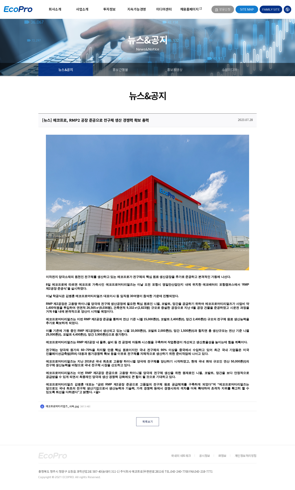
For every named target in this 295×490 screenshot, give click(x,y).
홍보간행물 (120, 69)
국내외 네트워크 (181, 455)
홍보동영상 (174, 69)
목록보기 (147, 421)
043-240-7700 (179, 471)
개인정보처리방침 (246, 455)
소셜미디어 (229, 69)
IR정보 (222, 455)
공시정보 (204, 455)
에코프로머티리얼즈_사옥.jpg (62, 406)
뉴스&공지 (65, 69)
